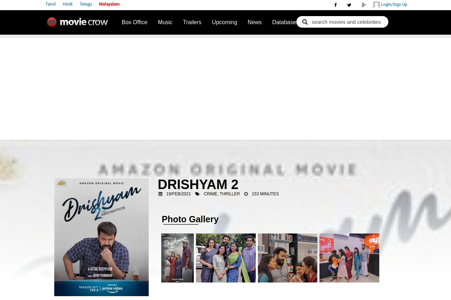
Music (165, 22)
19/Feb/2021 (178, 193)
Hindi (67, 4)
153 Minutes (265, 193)
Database (284, 22)
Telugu (85, 4)
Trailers (192, 22)
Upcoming (224, 22)
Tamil (50, 4)
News (255, 22)
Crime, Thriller (222, 193)
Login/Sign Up (390, 4)
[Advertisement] (226, 87)
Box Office (135, 22)
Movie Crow (79, 25)
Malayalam (109, 4)
